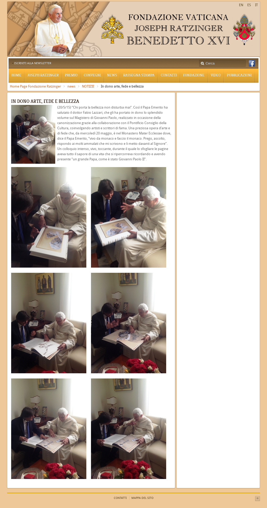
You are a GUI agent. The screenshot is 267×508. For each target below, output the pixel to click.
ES (249, 5)
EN (241, 5)
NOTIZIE (88, 86)
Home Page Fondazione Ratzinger (35, 86)
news (71, 86)
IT (256, 5)
